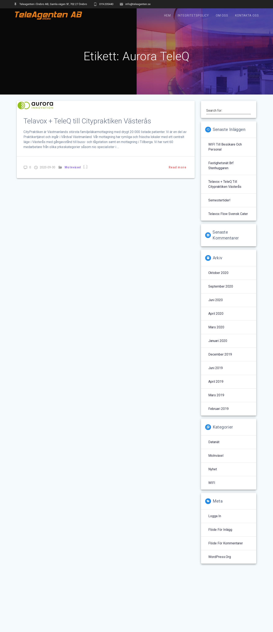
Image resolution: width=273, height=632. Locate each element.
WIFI (211, 483)
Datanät (213, 442)
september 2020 (220, 286)
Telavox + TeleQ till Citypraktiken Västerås (87, 121)
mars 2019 (216, 395)
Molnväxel (73, 167)
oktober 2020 (218, 273)
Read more (177, 167)
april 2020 (215, 314)
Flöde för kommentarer (225, 543)
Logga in (214, 516)
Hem (167, 15)
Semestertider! (219, 200)
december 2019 (220, 354)
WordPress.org (219, 557)
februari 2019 (218, 409)
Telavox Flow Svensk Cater (228, 214)
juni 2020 (215, 300)
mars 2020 (216, 327)
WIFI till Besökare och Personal (225, 146)
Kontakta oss (247, 15)
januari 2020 (217, 341)
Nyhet (212, 469)
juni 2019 (215, 368)
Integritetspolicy (193, 15)
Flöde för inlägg (220, 530)
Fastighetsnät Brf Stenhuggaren (221, 165)
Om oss (222, 15)
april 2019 (215, 382)
